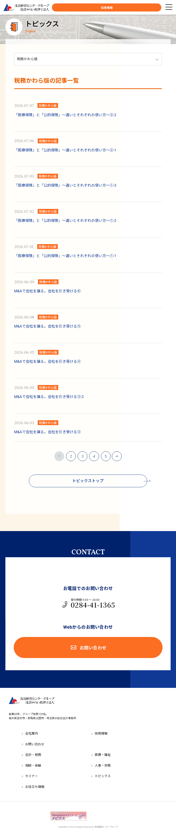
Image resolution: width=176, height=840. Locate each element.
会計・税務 (33, 755)
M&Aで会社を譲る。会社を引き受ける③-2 (49, 397)
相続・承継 (33, 765)
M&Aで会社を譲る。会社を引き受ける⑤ (47, 326)
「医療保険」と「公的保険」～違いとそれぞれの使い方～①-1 (65, 256)
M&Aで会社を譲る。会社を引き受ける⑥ (47, 291)
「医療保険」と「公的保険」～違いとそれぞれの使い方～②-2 (65, 115)
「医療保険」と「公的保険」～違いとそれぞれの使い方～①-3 (65, 185)
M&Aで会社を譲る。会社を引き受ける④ (47, 361)
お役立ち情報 (34, 787)
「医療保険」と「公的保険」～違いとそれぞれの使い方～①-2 (65, 220)
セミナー (31, 776)
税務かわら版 (48, 105)
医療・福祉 (103, 755)
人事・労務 (103, 765)
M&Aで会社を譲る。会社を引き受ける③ (47, 432)
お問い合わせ (88, 647)
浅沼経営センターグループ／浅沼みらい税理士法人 (26, 7)
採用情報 (107, 8)
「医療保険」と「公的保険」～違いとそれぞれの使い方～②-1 (65, 150)
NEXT (117, 456)
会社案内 (31, 733)
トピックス (42, 27)
